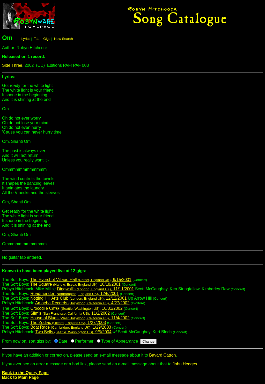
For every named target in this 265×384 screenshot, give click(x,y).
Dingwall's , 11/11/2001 (95, 289)
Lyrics (25, 39)
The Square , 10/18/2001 (75, 284)
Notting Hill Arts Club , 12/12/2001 (78, 298)
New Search (63, 39)
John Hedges (185, 364)
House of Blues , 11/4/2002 (79, 318)
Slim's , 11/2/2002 (70, 313)
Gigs (46, 39)
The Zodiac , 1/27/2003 (68, 322)
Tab (37, 39)
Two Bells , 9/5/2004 (73, 332)
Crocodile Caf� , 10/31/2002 (76, 308)
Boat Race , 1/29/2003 (70, 327)
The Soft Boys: (132, 273)
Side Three (12, 65)
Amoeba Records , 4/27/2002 (82, 303)
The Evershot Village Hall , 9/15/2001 (80, 279)
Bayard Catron (162, 355)
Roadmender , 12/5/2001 (74, 293)
